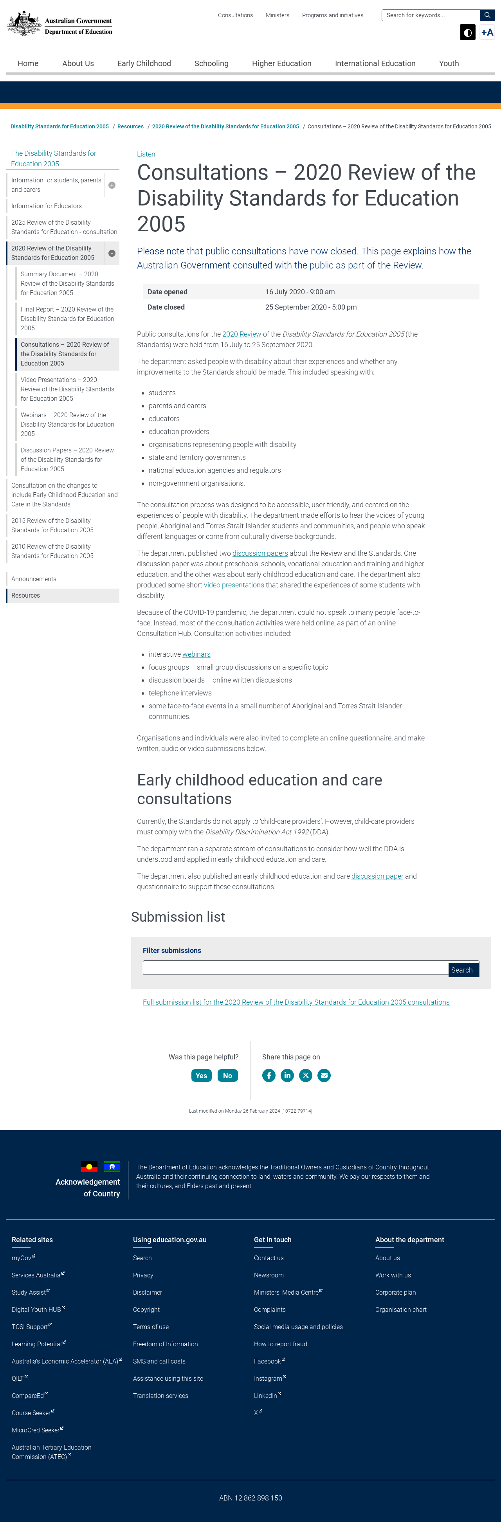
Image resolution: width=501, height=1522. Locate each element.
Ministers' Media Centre (286, 1292)
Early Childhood (144, 63)
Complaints (270, 1309)
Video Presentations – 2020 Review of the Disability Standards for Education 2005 (67, 389)
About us (387, 1258)
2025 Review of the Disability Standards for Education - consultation (64, 227)
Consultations (235, 15)
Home (28, 63)
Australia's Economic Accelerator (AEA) (65, 1361)
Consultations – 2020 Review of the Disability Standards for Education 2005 (65, 354)
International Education (375, 63)
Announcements (33, 579)
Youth (449, 63)
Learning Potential (37, 1344)
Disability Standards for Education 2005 (60, 126)
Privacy (143, 1275)
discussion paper (377, 876)
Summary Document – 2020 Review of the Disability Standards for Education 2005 (67, 283)
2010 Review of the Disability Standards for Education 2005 (52, 551)
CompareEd (28, 1396)
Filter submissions (172, 950)
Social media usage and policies (298, 1327)
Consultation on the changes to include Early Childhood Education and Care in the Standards (64, 495)
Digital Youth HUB (36, 1309)
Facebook (267, 1361)
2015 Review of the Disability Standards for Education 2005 (52, 525)
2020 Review (241, 334)
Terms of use (151, 1327)
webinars (196, 654)
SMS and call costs (159, 1361)
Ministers (278, 15)
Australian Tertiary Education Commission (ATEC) (52, 1452)
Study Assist (29, 1292)
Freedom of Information (165, 1344)
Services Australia (36, 1275)
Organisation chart (401, 1309)
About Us (78, 63)
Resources (130, 126)
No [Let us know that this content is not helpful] (228, 1076)
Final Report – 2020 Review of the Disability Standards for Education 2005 (67, 319)
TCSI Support (30, 1327)
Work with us (393, 1275)
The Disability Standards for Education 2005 (53, 158)
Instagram (268, 1378)
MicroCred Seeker (35, 1430)
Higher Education (282, 63)
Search (142, 1258)
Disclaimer (147, 1292)
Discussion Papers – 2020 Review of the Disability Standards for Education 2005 (67, 460)
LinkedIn (265, 1396)
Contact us (269, 1258)
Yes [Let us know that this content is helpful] (202, 1076)
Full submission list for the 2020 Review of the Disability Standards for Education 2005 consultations (296, 1002)
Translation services (160, 1396)
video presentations (234, 585)
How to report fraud (280, 1344)
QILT (18, 1378)
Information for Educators (46, 206)
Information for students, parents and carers (56, 185)
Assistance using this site (168, 1378)
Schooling (212, 63)
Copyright (146, 1309)
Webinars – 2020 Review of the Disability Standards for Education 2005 (67, 424)
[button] (111, 185)
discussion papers (260, 553)
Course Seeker (31, 1413)
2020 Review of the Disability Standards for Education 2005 (225, 126)
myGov (21, 1258)
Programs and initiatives (333, 15)
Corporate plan (395, 1292)
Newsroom (269, 1275)
